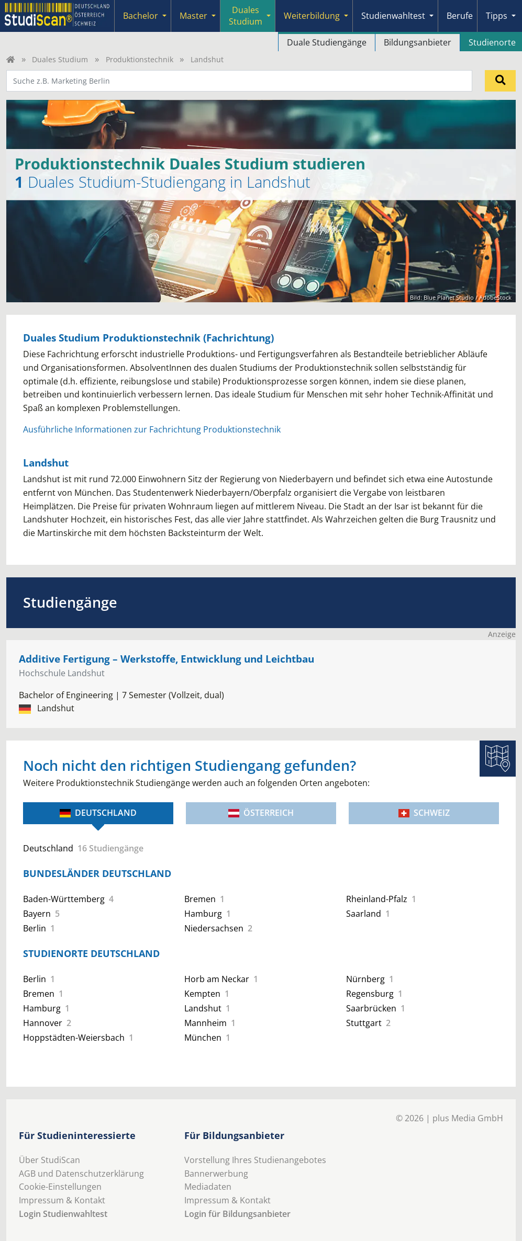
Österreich (261, 812)
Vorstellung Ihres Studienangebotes (255, 1160)
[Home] (10, 59)
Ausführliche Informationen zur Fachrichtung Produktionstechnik (152, 429)
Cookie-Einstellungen (60, 1186)
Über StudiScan (49, 1160)
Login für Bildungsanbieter (237, 1214)
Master (193, 15)
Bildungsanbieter (417, 42)
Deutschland (98, 812)
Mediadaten (207, 1186)
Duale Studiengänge (326, 42)
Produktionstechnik (139, 59)
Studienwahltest (393, 15)
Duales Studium (245, 15)
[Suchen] (500, 80)
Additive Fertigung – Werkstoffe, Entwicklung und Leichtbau (166, 659)
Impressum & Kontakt (62, 1200)
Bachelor (140, 15)
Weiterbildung (312, 15)
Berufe (460, 15)
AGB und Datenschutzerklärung (81, 1173)
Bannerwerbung (216, 1173)
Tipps (496, 15)
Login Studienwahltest (63, 1214)
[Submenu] (164, 16)
